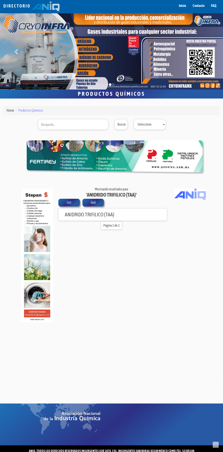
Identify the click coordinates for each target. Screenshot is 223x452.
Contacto (199, 6)
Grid (93, 202)
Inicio (182, 6)
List (69, 202)
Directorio (31, 5)
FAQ (213, 6)
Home (10, 110)
